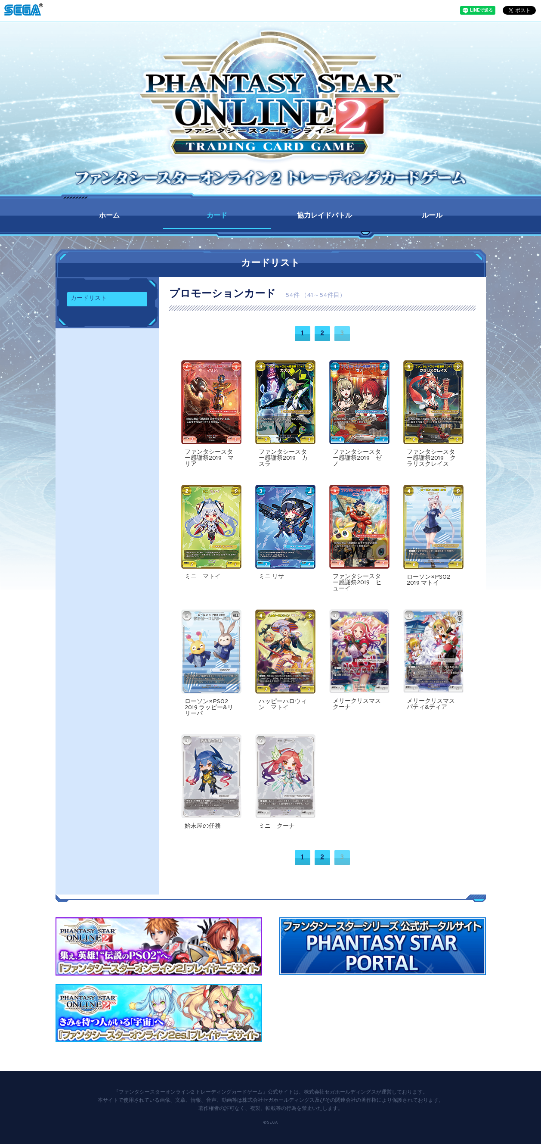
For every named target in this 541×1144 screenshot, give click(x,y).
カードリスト (89, 298)
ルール (432, 216)
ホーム (109, 216)
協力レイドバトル (324, 216)
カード (217, 216)
